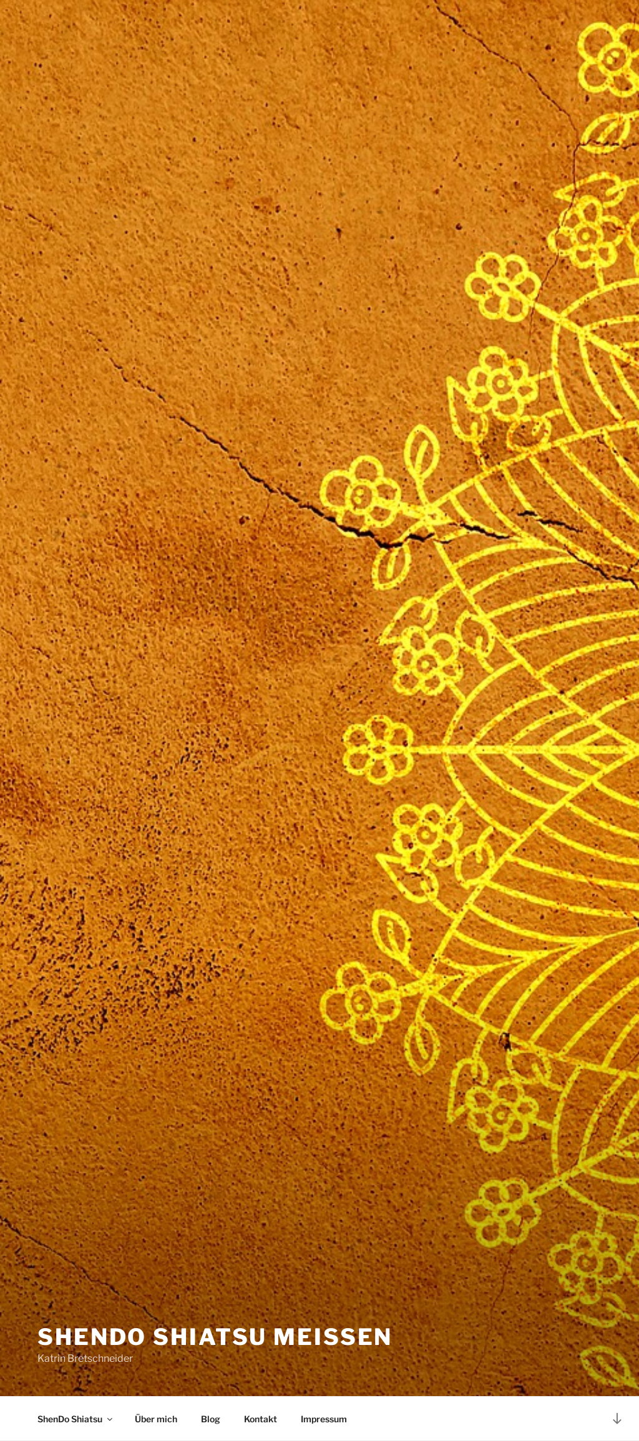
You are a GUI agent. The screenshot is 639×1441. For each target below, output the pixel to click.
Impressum (324, 1419)
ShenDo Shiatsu (75, 1419)
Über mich (156, 1419)
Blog (210, 1419)
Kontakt (260, 1419)
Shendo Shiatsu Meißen (215, 1337)
